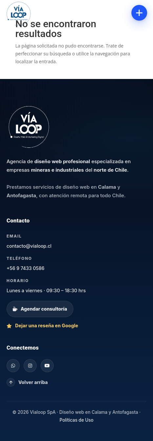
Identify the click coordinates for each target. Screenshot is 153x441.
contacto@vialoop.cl (29, 246)
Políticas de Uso (76, 420)
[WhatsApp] (13, 365)
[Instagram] (30, 365)
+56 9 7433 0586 (26, 268)
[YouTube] (47, 365)
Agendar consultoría (40, 309)
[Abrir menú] (139, 13)
